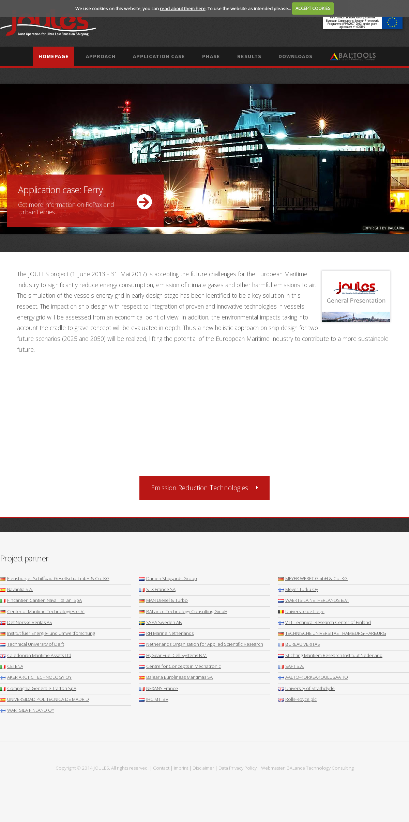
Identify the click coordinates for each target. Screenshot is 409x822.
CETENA (11, 666)
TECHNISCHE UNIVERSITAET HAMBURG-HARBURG (332, 633)
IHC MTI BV (153, 699)
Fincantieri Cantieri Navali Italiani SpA (41, 600)
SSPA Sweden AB (160, 622)
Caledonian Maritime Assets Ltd (35, 655)
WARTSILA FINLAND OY (27, 710)
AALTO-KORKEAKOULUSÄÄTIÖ (313, 677)
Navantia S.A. (16, 589)
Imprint (181, 768)
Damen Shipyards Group (168, 578)
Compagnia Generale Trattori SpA (38, 688)
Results (249, 56)
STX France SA (157, 589)
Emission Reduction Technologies (199, 487)
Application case (159, 56)
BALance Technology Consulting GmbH (183, 611)
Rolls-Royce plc (297, 699)
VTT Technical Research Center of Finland (324, 622)
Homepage (54, 56)
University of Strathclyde (306, 688)
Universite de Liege (301, 611)
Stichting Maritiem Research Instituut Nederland (330, 655)
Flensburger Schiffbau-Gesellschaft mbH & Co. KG (54, 578)
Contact (161, 768)
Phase (211, 56)
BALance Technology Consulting (320, 768)
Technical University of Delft (32, 644)
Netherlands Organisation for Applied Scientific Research (201, 644)
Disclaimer (203, 768)
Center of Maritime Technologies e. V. (42, 611)
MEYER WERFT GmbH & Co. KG (313, 578)
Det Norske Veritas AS (26, 622)
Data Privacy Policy (237, 768)
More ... (204, 159)
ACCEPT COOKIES (313, 8)
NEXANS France (158, 688)
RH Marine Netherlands (166, 633)
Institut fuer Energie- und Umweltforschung (47, 633)
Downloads (295, 56)
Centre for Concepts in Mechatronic (180, 666)
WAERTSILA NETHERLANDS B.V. (313, 600)
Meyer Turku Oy (298, 589)
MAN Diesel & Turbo (163, 600)
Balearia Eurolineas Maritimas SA (176, 677)
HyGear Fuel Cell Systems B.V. (173, 655)
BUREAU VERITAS (299, 644)
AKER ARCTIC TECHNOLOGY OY (36, 677)
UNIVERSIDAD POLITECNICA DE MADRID (44, 699)
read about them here (183, 8)
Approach (101, 56)
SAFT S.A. (291, 666)
